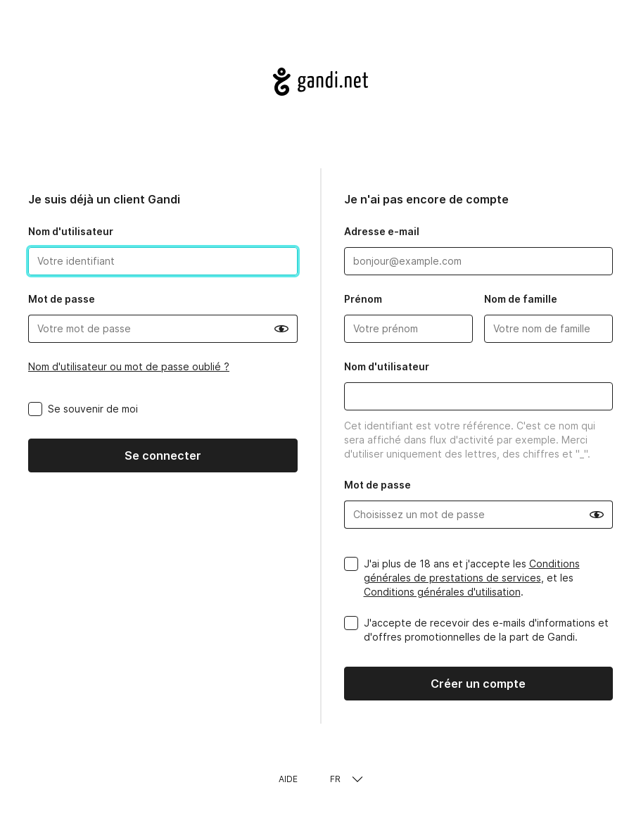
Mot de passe (61, 299)
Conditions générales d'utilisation (442, 592)
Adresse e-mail (381, 231)
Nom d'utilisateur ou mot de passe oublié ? (128, 366)
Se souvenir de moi (93, 409)
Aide (288, 779)
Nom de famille (520, 299)
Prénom (363, 299)
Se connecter (163, 455)
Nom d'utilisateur (70, 231)
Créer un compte (478, 684)
